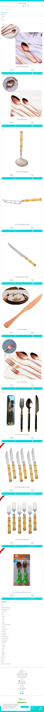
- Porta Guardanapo (4, 638)
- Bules (2, 614)
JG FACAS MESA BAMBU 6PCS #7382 (22, 487)
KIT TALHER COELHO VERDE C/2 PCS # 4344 (22, 592)
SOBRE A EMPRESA (22, 677)
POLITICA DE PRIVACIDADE (22, 675)
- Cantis (2, 617)
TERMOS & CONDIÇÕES (22, 673)
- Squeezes (3, 645)
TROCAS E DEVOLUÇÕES (22, 674)
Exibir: (2, 18)
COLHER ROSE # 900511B (22, 119)
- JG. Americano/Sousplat (5, 624)
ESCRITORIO (3, 657)
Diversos (2, 662)
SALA (2, 604)
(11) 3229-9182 (22, 682)
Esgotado (32, 493)
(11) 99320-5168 (22, 683)
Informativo (22, 689)
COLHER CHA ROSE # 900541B (22, 66)
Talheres (9, 9)
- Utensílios (3, 653)
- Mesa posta (3, 631)
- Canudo (3, 619)
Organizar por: (3, 14)
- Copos (2, 621)
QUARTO (2, 658)
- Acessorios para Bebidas (5, 607)
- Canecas (3, 616)
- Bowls (2, 612)
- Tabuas (2, 648)
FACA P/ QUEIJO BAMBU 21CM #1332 (22, 224)
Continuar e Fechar (25, 706)
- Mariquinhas (3, 628)
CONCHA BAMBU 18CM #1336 (22, 171)
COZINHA (5, 9)
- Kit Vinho (3, 626)
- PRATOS (3, 643)
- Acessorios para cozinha (5, 609)
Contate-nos (22, 680)
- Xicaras (2, 655)
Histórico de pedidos (22, 688)
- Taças (2, 650)
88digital (25, 710)
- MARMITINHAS (4, 629)
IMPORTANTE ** (22, 671)
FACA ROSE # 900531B (22, 329)
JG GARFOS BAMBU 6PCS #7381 (22, 539)
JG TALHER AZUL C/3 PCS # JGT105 (22, 434)
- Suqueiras (3, 646)
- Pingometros (3, 634)
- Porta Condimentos (5, 636)
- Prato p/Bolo (3, 641)
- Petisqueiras (3, 633)
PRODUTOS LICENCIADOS (5, 663)
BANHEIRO (3, 660)
